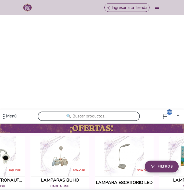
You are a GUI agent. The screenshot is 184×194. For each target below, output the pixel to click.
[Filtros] (162, 166)
